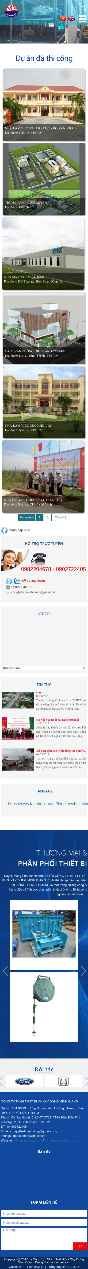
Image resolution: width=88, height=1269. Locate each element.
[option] (44, 971)
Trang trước (26, 517)
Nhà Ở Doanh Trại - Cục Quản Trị (33, 500)
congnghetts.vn (60, 1262)
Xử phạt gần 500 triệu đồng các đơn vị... (61, 752)
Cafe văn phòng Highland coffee (35, 351)
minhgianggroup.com (28, 1140)
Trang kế (60, 517)
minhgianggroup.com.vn (61, 1140)
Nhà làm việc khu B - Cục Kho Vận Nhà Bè (42, 128)
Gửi (80, 1246)
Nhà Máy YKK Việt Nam (24, 277)
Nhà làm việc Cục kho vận (28, 425)
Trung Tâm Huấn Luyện (26, 202)
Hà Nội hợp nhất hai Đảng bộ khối (57, 721)
